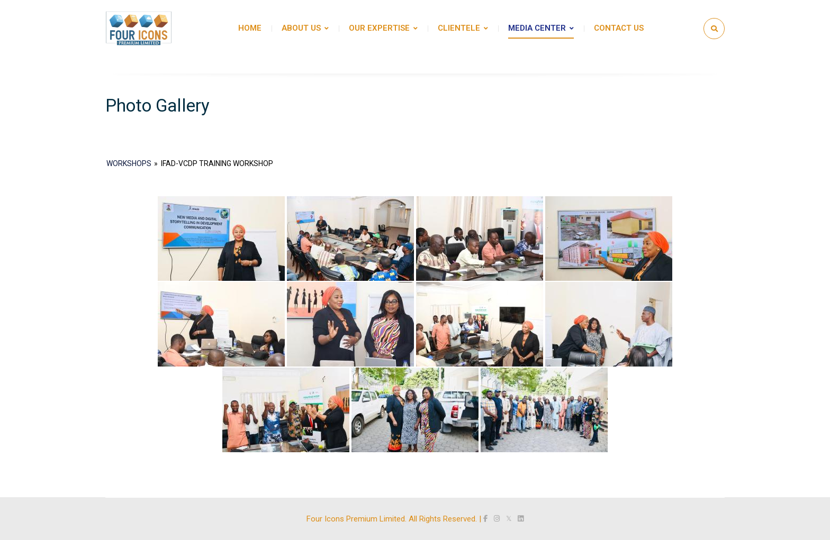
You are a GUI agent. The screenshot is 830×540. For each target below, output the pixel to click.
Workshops (128, 163)
